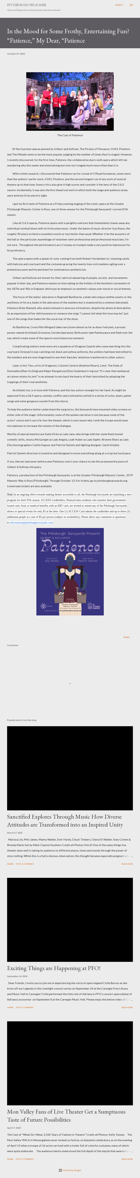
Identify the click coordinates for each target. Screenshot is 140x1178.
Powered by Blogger (70, 1170)
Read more (127, 864)
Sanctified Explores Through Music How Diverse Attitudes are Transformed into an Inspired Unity (65, 820)
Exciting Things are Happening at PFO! (53, 968)
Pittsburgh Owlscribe (26, 5)
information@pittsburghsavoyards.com (31, 522)
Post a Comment (25, 864)
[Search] (119, 5)
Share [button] (126, 637)
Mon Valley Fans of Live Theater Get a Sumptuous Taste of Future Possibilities (66, 1115)
